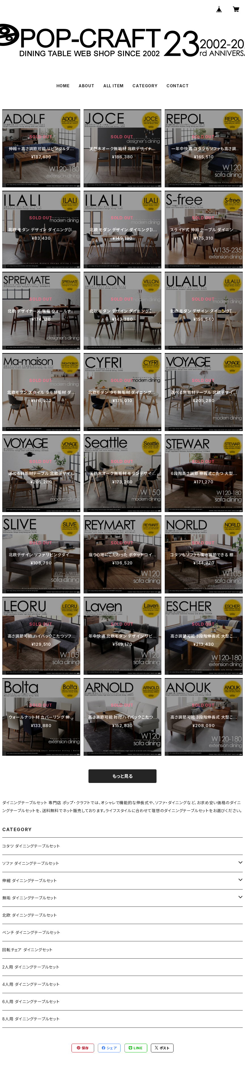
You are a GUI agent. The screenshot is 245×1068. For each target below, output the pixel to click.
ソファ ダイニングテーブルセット (30, 863)
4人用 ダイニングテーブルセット (31, 984)
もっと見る (122, 776)
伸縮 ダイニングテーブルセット (29, 880)
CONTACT (177, 85)
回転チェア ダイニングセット (27, 949)
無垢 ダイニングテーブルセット (29, 897)
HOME (63, 85)
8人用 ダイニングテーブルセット (31, 1018)
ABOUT (86, 85)
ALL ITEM (113, 85)
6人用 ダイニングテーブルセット (31, 1001)
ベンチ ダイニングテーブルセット (31, 932)
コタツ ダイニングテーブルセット (31, 846)
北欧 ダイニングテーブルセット (29, 915)
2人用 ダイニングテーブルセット (31, 967)
